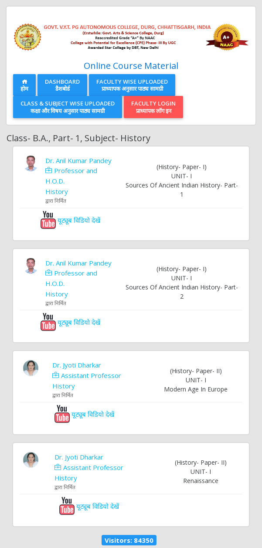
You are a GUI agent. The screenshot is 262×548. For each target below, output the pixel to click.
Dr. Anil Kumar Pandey (78, 160)
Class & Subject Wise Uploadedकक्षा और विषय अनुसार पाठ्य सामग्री (67, 106)
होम (24, 85)
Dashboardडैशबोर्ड (62, 85)
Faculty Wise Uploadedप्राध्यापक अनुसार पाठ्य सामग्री (132, 85)
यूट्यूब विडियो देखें (70, 220)
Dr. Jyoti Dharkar (76, 365)
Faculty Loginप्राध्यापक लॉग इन (153, 106)
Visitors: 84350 (129, 540)
